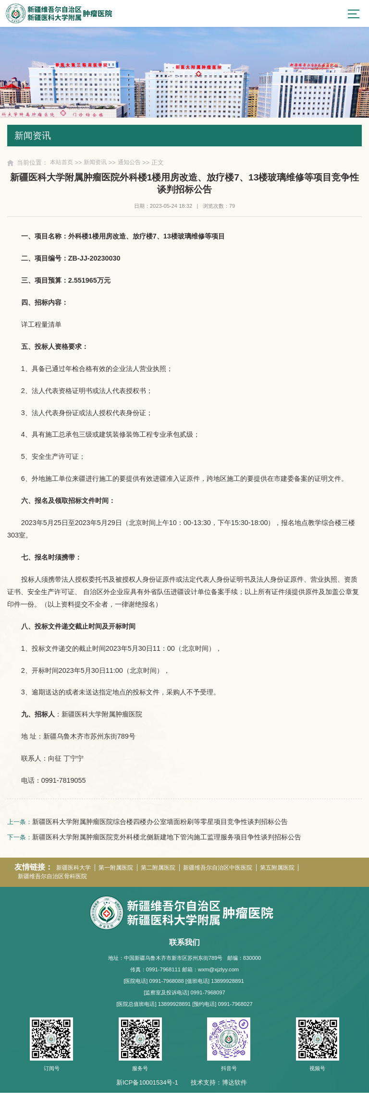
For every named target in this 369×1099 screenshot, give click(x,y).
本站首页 (62, 165)
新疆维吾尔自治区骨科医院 (55, 882)
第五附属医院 (295, 873)
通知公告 (134, 165)
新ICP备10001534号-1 (147, 1088)
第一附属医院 (121, 873)
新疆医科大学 (75, 873)
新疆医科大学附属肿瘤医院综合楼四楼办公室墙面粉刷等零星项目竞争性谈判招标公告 (162, 825)
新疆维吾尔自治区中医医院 (231, 873)
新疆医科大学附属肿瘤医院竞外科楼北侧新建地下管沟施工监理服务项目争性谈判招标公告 (168, 841)
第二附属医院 (166, 873)
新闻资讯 (98, 165)
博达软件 (234, 1088)
